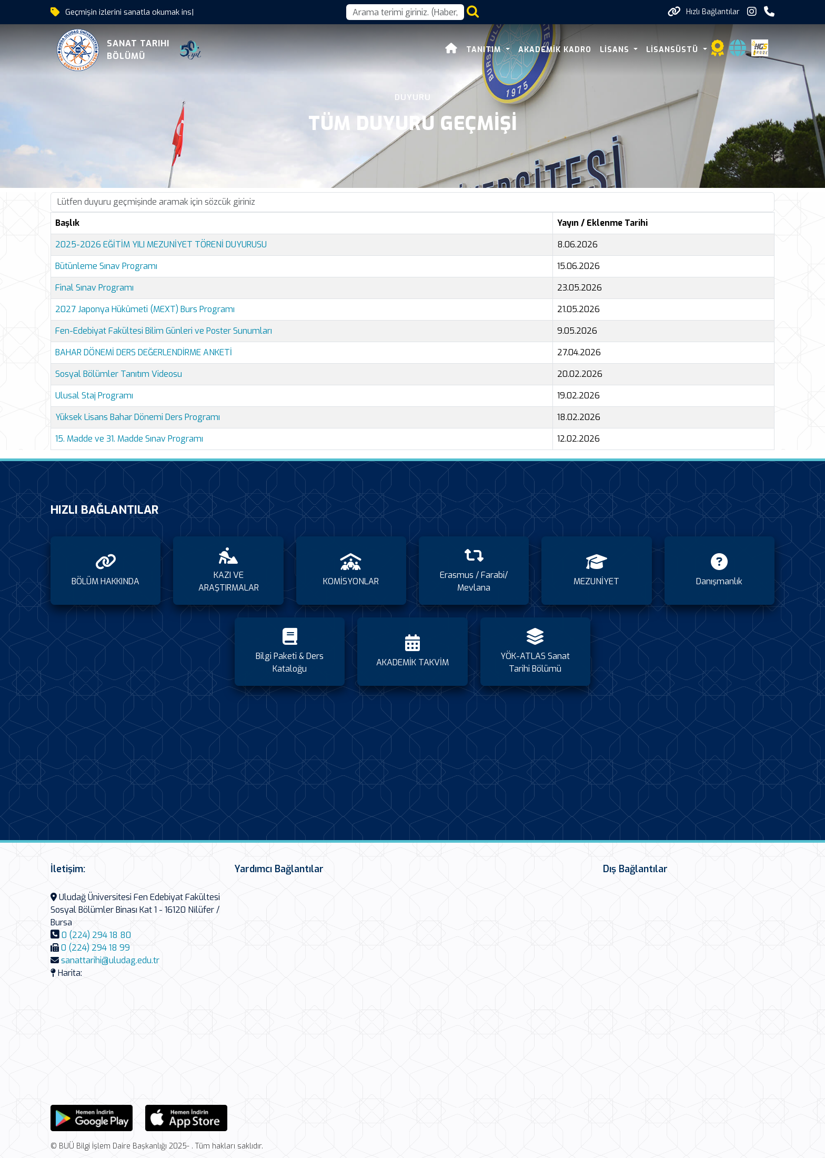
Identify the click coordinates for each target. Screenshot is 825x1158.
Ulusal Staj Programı (94, 395)
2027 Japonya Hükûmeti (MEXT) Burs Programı (145, 309)
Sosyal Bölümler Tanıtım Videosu (118, 374)
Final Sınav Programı (94, 287)
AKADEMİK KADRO (554, 50)
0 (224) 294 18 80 (96, 935)
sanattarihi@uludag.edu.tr (110, 960)
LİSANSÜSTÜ (673, 50)
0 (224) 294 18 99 (95, 947)
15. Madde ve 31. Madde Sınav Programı (129, 438)
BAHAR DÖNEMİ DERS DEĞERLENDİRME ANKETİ (143, 352)
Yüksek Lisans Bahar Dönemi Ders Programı (137, 417)
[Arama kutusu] (405, 12)
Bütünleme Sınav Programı (106, 266)
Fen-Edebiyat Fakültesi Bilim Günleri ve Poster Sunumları (163, 330)
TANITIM (485, 50)
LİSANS (616, 50)
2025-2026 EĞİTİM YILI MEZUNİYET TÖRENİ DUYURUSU (161, 244)
